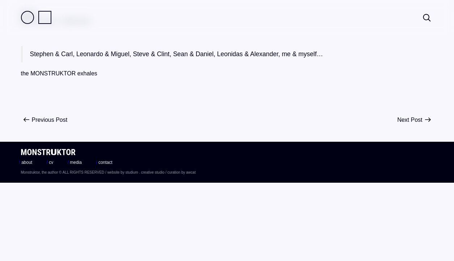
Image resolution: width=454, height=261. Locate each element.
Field (27, 17)
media (75, 162)
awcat (191, 172)
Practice (44, 17)
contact (104, 162)
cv (50, 162)
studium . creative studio (145, 172)
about (26, 162)
